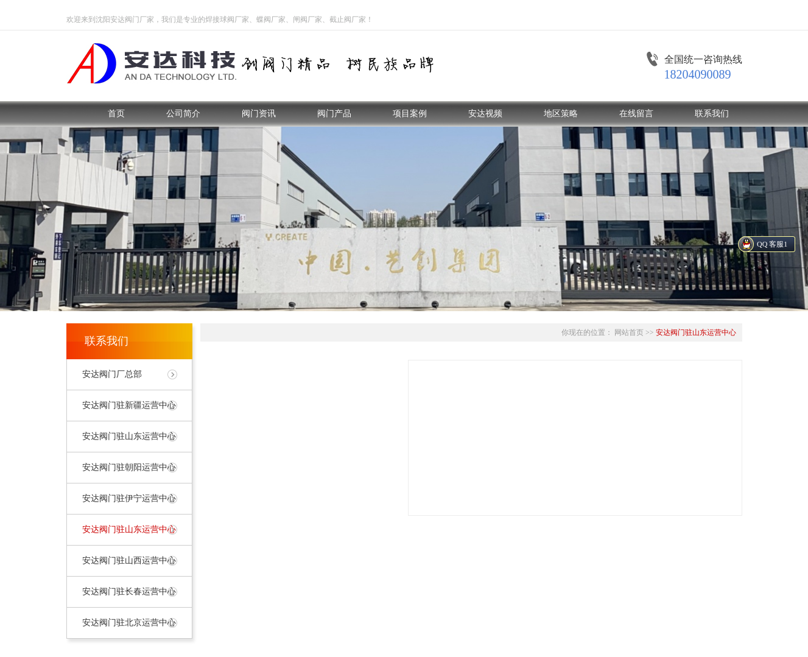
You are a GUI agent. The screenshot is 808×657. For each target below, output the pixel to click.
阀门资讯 (259, 113)
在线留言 (636, 113)
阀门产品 (334, 113)
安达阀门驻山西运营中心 (129, 560)
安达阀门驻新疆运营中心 (129, 405)
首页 (116, 113)
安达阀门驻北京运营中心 (129, 622)
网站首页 (629, 332)
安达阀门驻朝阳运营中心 (129, 467)
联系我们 (712, 113)
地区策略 (561, 113)
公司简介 (183, 113)
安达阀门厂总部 (112, 374)
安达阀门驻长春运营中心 (129, 591)
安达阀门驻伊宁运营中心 (129, 498)
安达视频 (485, 113)
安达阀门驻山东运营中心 (129, 436)
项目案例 (410, 113)
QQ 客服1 (772, 244)
